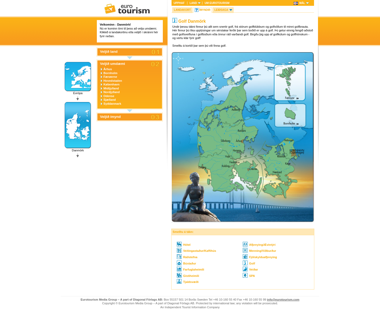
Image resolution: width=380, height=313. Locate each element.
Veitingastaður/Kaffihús (196, 250)
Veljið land (108, 52)
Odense (108, 96)
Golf (249, 263)
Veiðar (250, 269)
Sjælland (109, 99)
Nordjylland (111, 92)
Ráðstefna (187, 257)
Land (193, 3)
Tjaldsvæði (187, 281)
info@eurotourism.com (283, 299)
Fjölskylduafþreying (260, 257)
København (111, 84)
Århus (107, 69)
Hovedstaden (112, 80)
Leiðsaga (221, 9)
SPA (249, 275)
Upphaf (179, 3)
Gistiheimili (188, 275)
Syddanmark (112, 103)
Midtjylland (111, 88)
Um (217, 3)
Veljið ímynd (110, 117)
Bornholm (110, 73)
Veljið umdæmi (112, 64)
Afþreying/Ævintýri (259, 244)
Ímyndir (205, 9)
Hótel (184, 244)
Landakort (182, 9)
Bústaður (186, 263)
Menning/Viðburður (259, 250)
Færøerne (110, 76)
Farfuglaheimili (190, 269)
